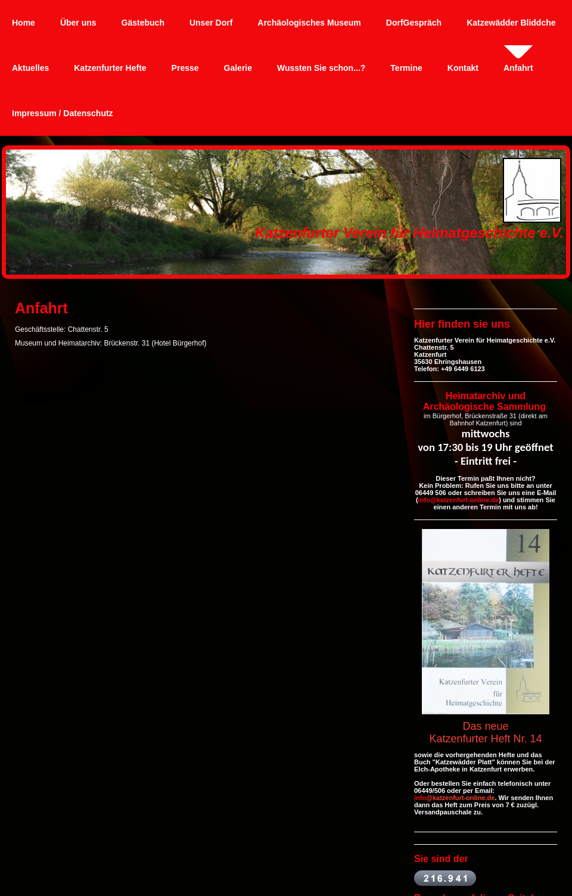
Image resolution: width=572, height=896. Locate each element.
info (420, 797)
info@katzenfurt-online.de (458, 499)
